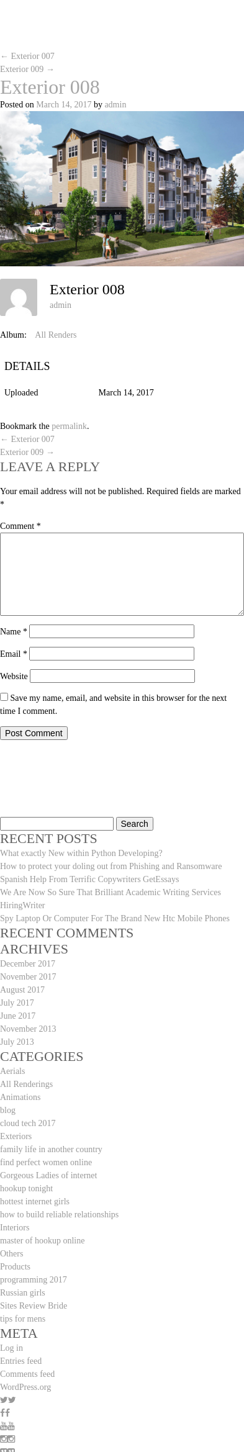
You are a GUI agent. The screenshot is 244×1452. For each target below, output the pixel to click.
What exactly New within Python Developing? (81, 853)
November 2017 (28, 976)
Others (11, 1253)
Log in (11, 1348)
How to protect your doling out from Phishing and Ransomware (111, 866)
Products (15, 1266)
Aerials (12, 1071)
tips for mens (22, 1318)
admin (115, 104)
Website (14, 676)
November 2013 (28, 1029)
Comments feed (27, 1374)
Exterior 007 (27, 56)
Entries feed (21, 1361)
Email (13, 654)
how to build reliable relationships (59, 1214)
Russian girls (22, 1292)
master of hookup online (42, 1240)
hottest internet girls (35, 1201)
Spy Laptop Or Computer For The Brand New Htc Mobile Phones (115, 918)
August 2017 (22, 989)
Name (13, 631)
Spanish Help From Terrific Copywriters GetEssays (89, 879)
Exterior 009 (27, 69)
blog (8, 1110)
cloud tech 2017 (27, 1123)
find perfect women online (46, 1162)
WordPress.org (25, 1387)
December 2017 (27, 963)
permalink (69, 426)
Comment (20, 526)
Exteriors (16, 1136)
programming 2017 (33, 1279)
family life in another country (51, 1149)
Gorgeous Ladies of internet (48, 1175)
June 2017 (17, 1016)
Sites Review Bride (33, 1305)
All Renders (55, 335)
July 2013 (17, 1042)
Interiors (14, 1227)
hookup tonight (26, 1188)
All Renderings (26, 1084)
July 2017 (17, 1003)
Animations (20, 1097)
